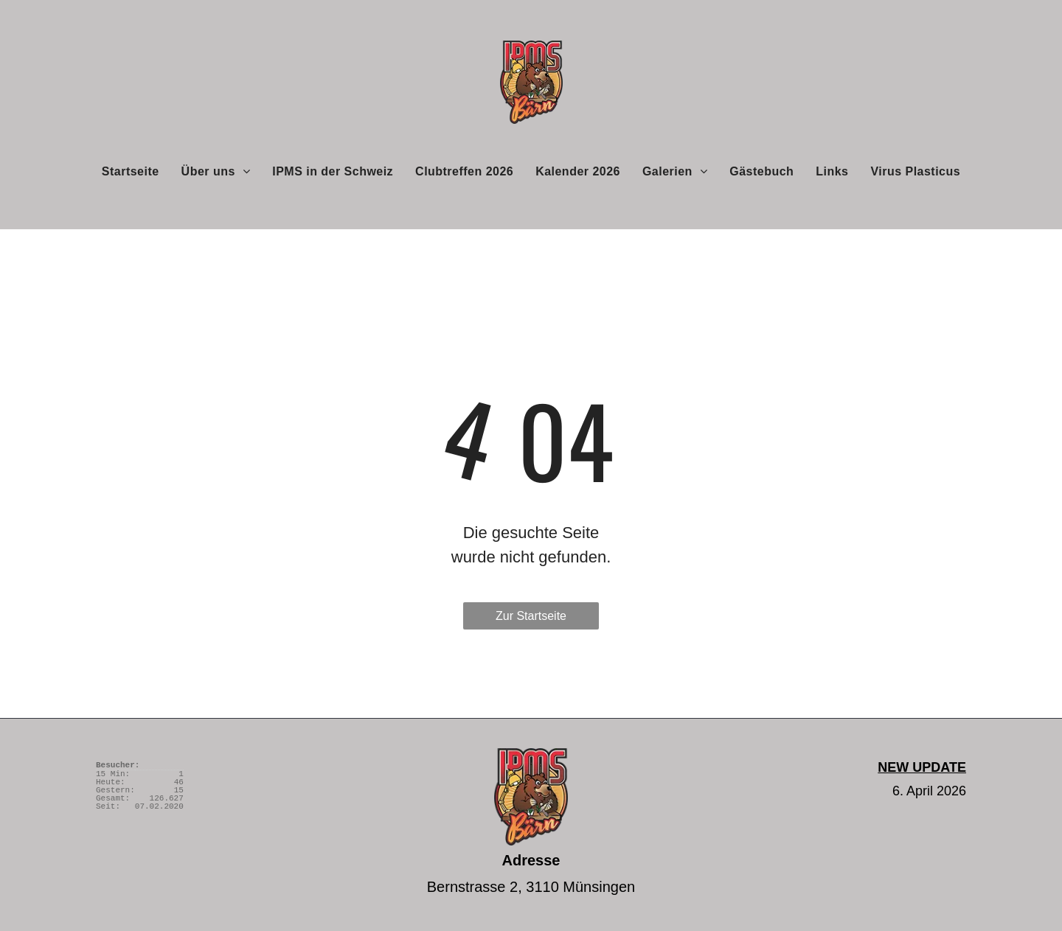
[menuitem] (130, 171)
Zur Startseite (531, 616)
